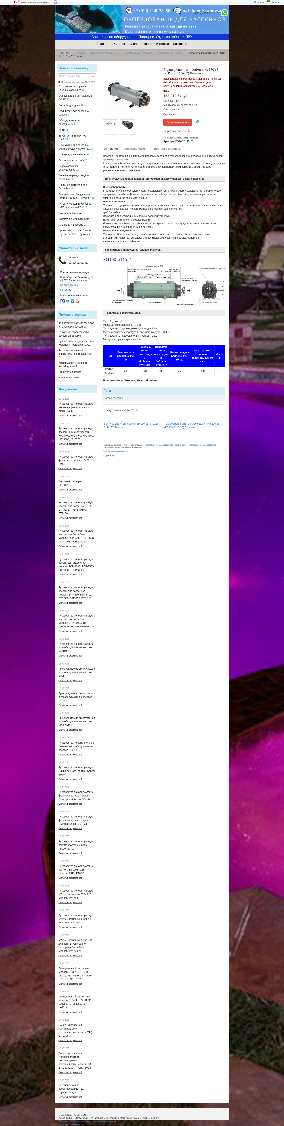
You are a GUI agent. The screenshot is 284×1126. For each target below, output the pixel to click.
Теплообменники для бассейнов (202, 445)
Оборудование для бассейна (105, 53)
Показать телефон (78, 262)
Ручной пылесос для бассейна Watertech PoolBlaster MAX (77, 343)
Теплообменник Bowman (170, 53)
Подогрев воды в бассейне (138, 53)
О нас (134, 44)
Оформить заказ (178, 122)
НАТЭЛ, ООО (64, 53)
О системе (259, 2)
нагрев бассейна (114, 398)
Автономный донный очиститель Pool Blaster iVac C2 (75, 354)
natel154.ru (65, 290)
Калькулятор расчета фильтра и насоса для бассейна (76, 325)
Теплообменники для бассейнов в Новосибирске (165, 445)
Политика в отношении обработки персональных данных (87, 1121)
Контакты (180, 44)
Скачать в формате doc (70, 489)
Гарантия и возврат (70, 371)
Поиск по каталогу (73, 68)
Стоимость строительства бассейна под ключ (74, 334)
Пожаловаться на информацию (116, 451)
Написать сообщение (69, 1124)
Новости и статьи (156, 44)
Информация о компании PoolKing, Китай (73, 364)
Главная (103, 44)
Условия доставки (69, 377)
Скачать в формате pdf (70, 415)
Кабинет (276, 2)
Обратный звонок (175, 131)
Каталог (119, 44)
